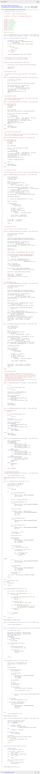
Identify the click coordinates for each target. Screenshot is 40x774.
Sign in (38, 1)
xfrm (28, 7)
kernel (9, 5)
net (25, 7)
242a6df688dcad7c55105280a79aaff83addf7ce (12, 7)
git (12, 5)
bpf (15, 5)
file (24, 9)
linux (2, 5)
